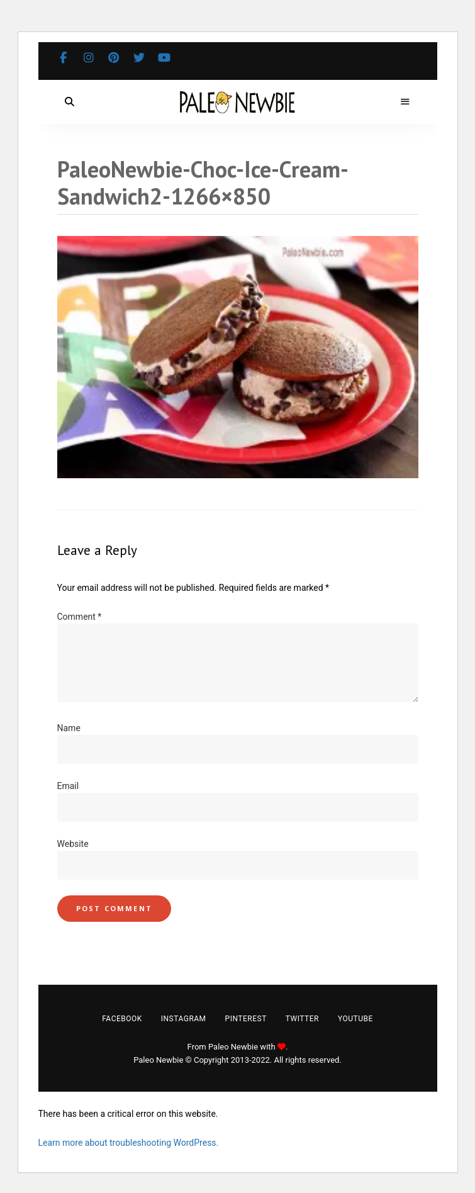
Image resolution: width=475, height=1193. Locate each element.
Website (73, 844)
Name (69, 728)
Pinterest (113, 58)
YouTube (164, 58)
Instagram (88, 58)
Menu (405, 102)
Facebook (63, 58)
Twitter (139, 58)
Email (68, 786)
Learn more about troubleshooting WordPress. (128, 1143)
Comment (79, 617)
